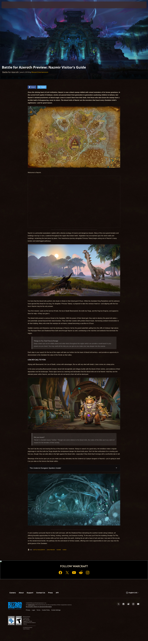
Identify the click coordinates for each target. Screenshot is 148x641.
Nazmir (59, 549)
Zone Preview (51, 549)
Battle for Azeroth (39, 549)
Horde (64, 549)
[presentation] (8, 5)
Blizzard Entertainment (39, 72)
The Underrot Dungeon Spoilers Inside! (45, 468)
